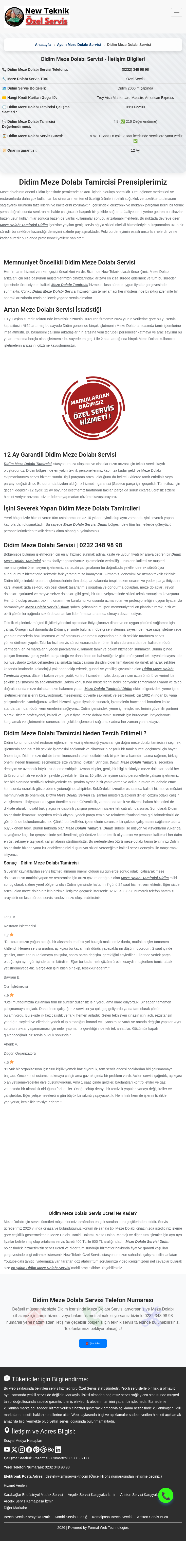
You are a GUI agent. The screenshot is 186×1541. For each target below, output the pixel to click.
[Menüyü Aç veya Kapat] (176, 12)
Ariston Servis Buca (152, 1517)
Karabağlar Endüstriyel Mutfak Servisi (33, 1495)
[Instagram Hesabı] (21, 1451)
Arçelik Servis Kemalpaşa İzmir (28, 1501)
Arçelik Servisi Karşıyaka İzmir (91, 1495)
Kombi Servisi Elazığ (71, 1517)
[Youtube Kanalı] (7, 1451)
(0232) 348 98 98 (135, 69)
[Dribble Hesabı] (43, 1451)
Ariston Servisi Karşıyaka (140, 1495)
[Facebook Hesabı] (29, 1451)
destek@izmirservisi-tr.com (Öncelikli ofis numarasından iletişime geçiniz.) (104, 1476)
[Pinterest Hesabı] (36, 1451)
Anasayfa (43, 45)
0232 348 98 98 (57, 1467)
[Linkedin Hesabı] (58, 1451)
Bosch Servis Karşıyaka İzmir (27, 1517)
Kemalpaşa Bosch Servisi (112, 1517)
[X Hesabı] (14, 1451)
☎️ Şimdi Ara (93, 1343)
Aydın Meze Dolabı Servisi (79, 45)
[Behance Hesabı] (51, 1451)
